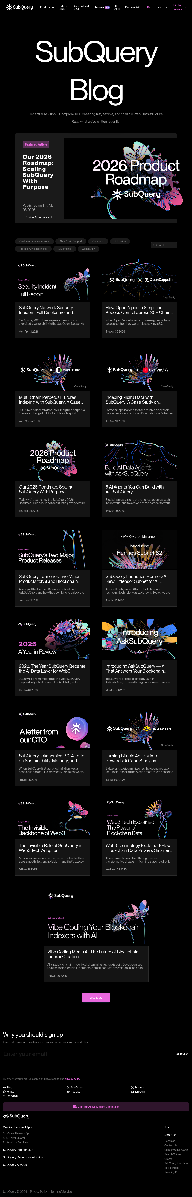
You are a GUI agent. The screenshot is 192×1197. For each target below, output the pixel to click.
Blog (167, 1127)
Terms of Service (61, 1191)
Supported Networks (176, 1149)
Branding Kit (171, 1172)
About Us (170, 1135)
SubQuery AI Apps (15, 1165)
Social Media (171, 1167)
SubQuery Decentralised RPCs (23, 1157)
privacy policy (72, 1078)
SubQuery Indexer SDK (18, 1150)
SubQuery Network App (16, 1133)
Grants (168, 1158)
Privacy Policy (39, 1191)
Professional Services (15, 1142)
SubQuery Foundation (176, 1163)
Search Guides (172, 1154)
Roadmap (169, 1140)
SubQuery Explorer (14, 1137)
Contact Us (170, 1145)
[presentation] (31, 1069)
